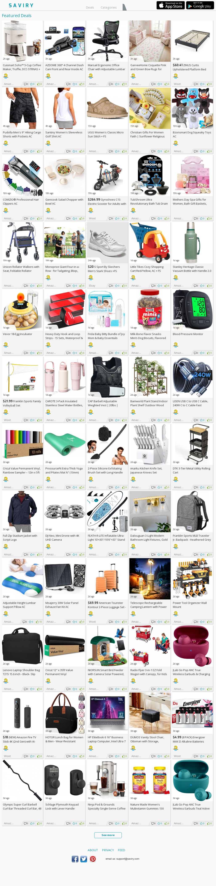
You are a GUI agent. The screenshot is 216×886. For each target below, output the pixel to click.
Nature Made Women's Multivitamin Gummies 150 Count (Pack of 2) (147, 808)
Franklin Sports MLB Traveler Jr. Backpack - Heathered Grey (192, 538)
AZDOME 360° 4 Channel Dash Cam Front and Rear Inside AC (64, 67)
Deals (90, 7)
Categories (109, 7)
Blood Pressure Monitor (188, 334)
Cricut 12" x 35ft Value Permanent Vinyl (59, 672)
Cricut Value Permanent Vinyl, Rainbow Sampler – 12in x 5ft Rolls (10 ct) (21, 472)
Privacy (108, 850)
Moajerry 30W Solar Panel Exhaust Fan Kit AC (61, 605)
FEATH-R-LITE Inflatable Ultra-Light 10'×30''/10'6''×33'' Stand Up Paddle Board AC (106, 540)
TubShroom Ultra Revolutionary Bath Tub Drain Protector (149, 203)
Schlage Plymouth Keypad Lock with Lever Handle (62, 806)
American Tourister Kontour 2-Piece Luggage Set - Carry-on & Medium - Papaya (107, 607)
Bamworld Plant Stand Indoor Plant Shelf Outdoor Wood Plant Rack (149, 405)
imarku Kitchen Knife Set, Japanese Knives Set (146, 470)
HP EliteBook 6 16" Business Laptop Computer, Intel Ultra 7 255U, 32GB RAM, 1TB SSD (107, 741)
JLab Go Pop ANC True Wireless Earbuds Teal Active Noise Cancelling (191, 808)
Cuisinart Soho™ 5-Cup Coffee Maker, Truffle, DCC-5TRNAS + (22, 69)
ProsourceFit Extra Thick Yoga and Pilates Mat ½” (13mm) (64, 470)
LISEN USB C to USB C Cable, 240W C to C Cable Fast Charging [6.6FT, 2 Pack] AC (190, 405)
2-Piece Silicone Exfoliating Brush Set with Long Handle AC (105, 472)
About (93, 850)
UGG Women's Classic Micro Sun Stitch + (106, 134)
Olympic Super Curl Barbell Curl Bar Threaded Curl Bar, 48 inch (22, 808)
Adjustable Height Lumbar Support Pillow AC (19, 605)
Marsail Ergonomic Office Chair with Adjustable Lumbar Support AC (106, 69)
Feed (121, 850)
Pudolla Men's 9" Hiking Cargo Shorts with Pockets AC (22, 134)
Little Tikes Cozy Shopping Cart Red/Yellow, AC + (146, 269)
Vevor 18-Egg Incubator (17, 334)
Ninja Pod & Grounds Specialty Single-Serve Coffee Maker (107, 808)
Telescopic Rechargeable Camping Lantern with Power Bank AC (148, 607)
